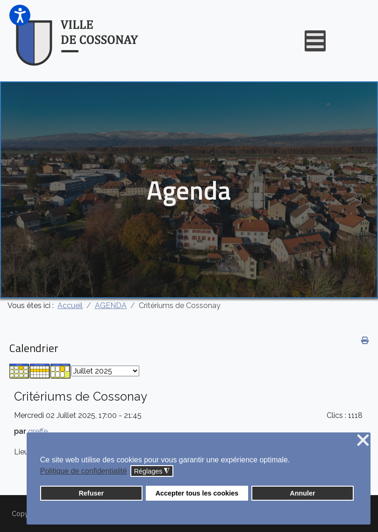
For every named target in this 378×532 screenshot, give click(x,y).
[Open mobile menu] (315, 40)
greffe (38, 431)
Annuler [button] (302, 493)
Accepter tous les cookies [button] (197, 493)
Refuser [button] (91, 493)
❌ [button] (363, 441)
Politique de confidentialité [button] (83, 471)
